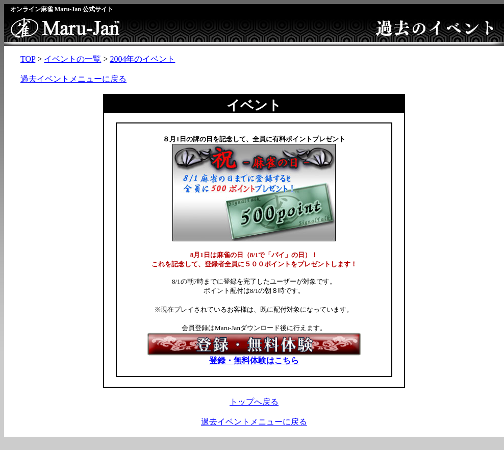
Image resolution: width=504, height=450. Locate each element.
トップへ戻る (254, 401)
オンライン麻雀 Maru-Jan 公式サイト (61, 9)
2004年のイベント (142, 59)
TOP (27, 59)
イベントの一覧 (72, 59)
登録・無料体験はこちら (254, 356)
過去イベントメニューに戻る (73, 78)
